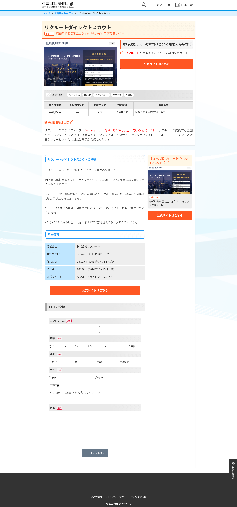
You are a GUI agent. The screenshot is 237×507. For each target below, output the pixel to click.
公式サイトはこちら (157, 64)
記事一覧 (184, 4)
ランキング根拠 (138, 496)
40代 (100, 362)
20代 (54, 362)
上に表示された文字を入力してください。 (76, 392)
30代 (77, 362)
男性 (54, 378)
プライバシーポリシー (116, 496)
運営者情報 (96, 496)
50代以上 (126, 362)
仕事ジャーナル (122, 503)
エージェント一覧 (156, 4)
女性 (100, 378)
